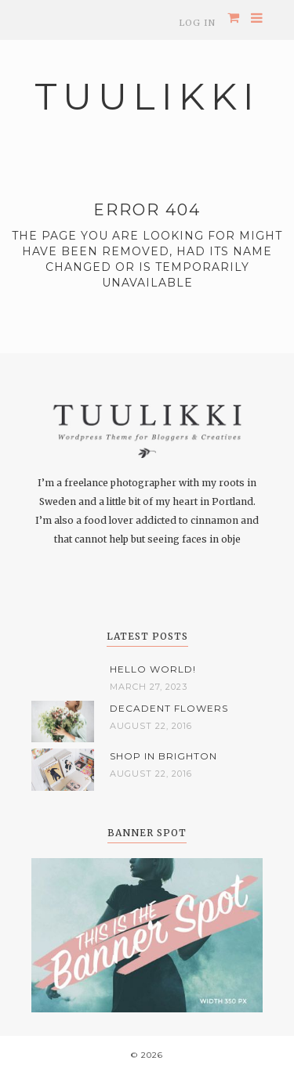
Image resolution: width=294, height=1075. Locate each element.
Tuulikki (147, 96)
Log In (197, 22)
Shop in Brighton (163, 756)
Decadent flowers (169, 708)
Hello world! (153, 669)
